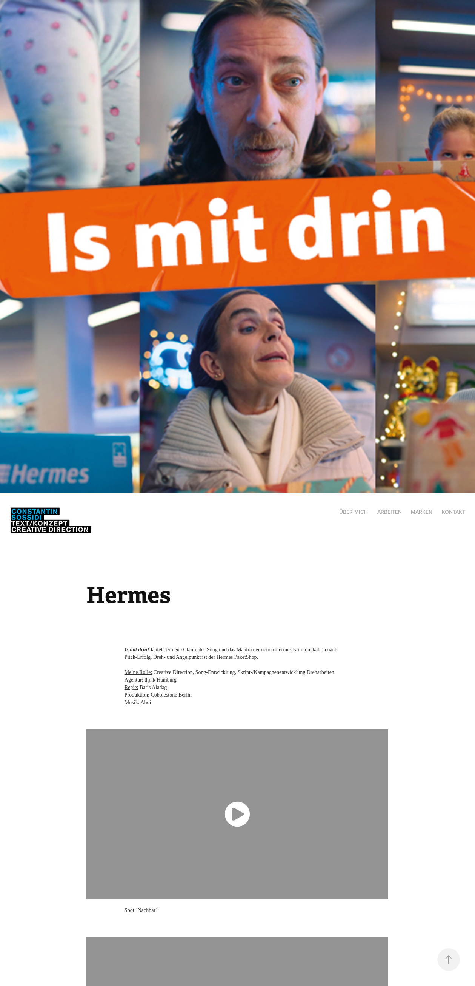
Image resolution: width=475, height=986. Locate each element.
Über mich (353, 512)
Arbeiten (389, 512)
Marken (421, 512)
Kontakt (453, 512)
